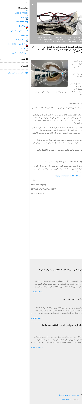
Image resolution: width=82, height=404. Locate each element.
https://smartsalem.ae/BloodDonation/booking (43, 176)
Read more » (7, 292)
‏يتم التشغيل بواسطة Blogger (41, 395)
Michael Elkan (35, 399)
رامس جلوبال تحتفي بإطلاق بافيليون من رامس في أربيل (56, 299)
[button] (3, 47)
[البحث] (3, 4)
